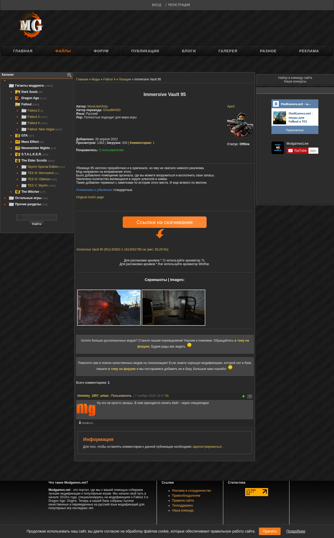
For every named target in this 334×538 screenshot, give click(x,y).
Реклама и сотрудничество (191, 490)
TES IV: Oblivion (39, 179)
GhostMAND (112, 110)
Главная (23, 51)
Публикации (145, 51)
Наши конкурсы (295, 81)
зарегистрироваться (207, 447)
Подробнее (295, 531)
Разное (268, 51)
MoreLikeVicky (98, 106)
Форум (101, 51)
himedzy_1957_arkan (93, 396)
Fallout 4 (34, 123)
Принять (270, 531)
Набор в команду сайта (295, 78)
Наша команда (183, 510)
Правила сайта (183, 500)
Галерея (228, 51)
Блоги (189, 51)
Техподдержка (182, 505)
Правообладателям (186, 495)
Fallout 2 (32, 110)
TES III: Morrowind (39, 173)
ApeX (231, 106)
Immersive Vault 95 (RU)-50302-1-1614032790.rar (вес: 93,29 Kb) (122, 249)
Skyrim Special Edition (43, 167)
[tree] (37, 144)
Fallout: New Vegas (41, 129)
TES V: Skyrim (38, 185)
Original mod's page (90, 197)
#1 (167, 396)
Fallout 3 (34, 117)
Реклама (309, 51)
